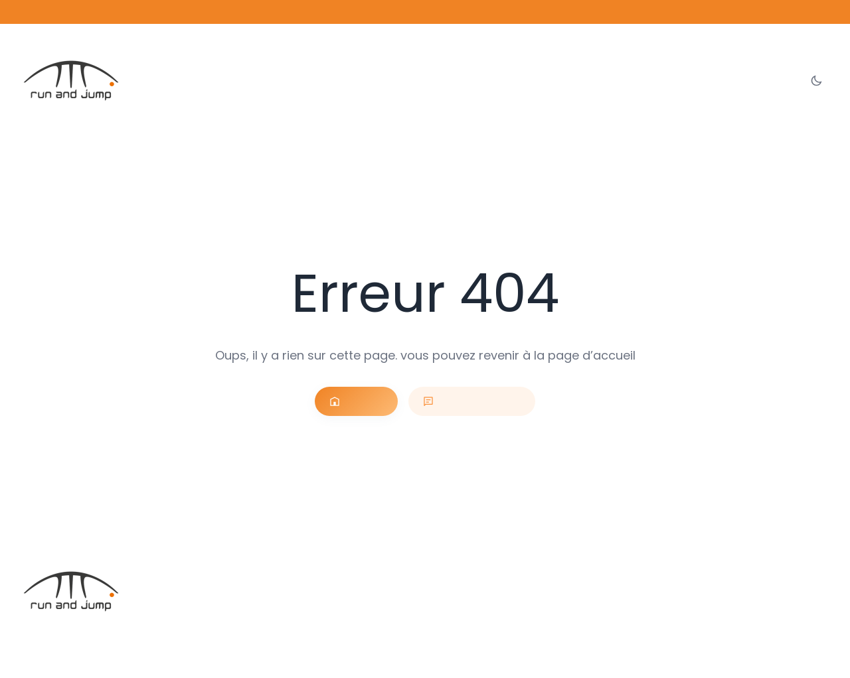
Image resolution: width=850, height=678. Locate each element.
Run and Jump (125, 634)
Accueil (365, 401)
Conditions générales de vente (680, 649)
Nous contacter (469, 401)
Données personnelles (788, 649)
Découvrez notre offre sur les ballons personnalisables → (425, 11)
